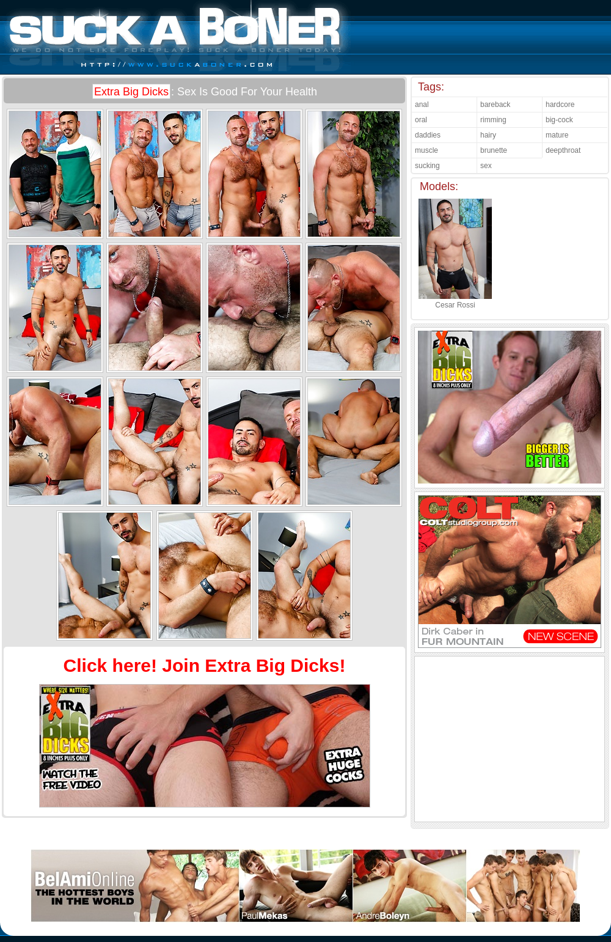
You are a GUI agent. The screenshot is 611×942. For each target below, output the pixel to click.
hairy (488, 135)
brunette (493, 150)
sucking (427, 165)
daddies (428, 135)
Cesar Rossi (455, 300)
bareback (495, 104)
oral (421, 120)
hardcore (560, 104)
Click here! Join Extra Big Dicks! (205, 665)
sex (486, 165)
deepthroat (563, 150)
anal (422, 104)
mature (557, 135)
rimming (493, 120)
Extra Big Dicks (131, 92)
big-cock (559, 120)
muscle (426, 150)
